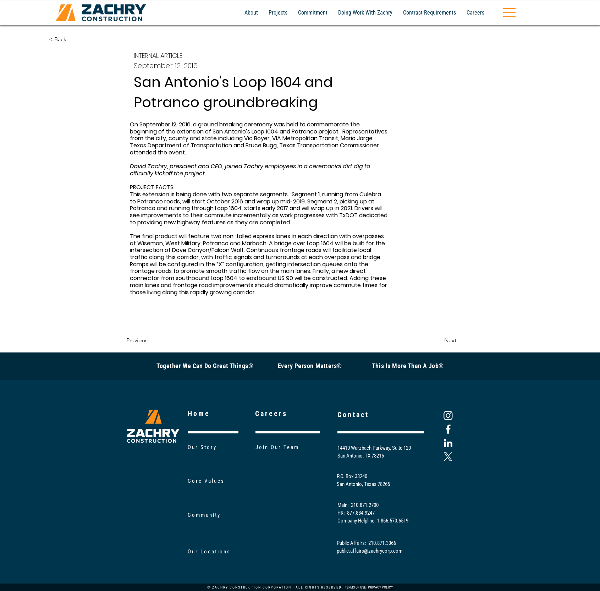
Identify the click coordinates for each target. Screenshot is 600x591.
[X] (448, 457)
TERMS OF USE (355, 587)
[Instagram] (448, 415)
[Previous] (149, 340)
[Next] (438, 340)
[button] (509, 12)
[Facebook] (448, 429)
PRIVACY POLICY (380, 587)
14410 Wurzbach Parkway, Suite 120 (374, 448)
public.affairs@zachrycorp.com (369, 551)
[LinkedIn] (448, 443)
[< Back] (72, 39)
